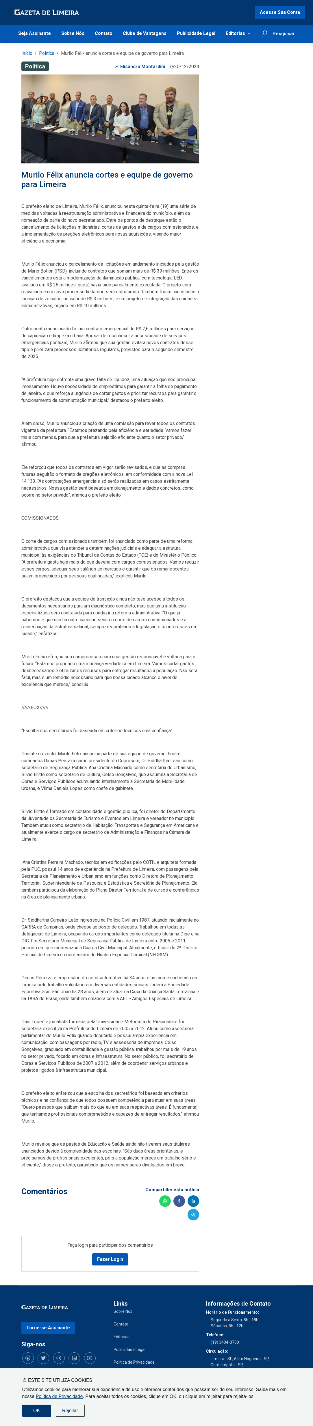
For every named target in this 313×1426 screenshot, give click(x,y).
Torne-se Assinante (48, 1327)
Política (46, 53)
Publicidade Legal (196, 33)
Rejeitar (70, 1410)
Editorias (235, 33)
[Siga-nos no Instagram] (56, 1357)
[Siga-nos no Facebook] (27, 1357)
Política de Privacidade (59, 1396)
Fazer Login (110, 1258)
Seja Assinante (34, 33)
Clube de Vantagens (144, 33)
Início (26, 53)
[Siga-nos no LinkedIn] (70, 1357)
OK (36, 1410)
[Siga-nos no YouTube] (85, 1357)
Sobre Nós (72, 33)
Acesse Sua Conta (280, 12)
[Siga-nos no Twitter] (41, 1357)
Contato (103, 33)
